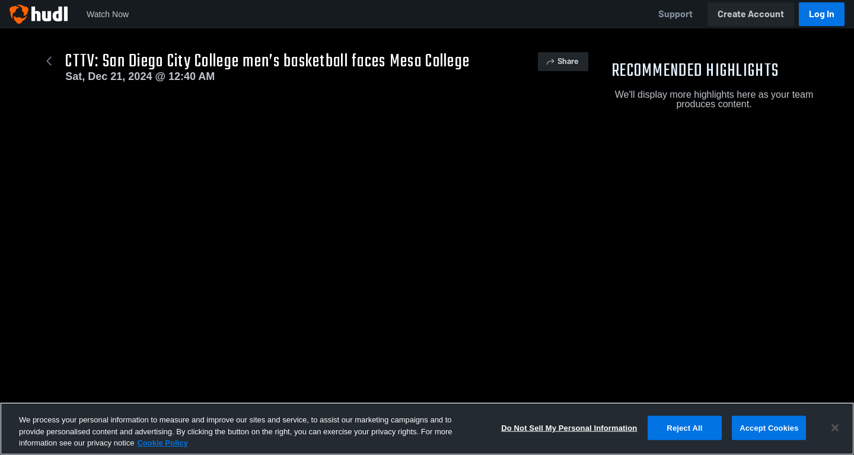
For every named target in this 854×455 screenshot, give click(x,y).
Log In (821, 14)
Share (562, 61)
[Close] (835, 428)
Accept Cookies (769, 427)
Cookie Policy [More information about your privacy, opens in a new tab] (162, 442)
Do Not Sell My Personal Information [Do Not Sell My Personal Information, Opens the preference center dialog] (569, 427)
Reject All (684, 427)
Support (675, 14)
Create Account (751, 14)
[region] (427, 428)
